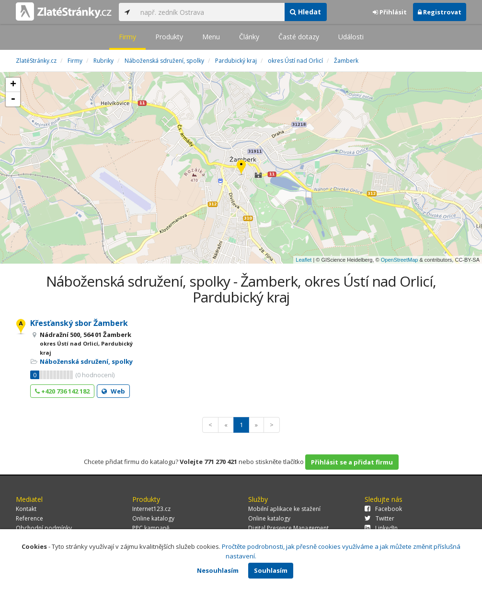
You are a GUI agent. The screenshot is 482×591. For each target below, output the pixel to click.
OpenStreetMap (399, 260)
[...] (210, 12)
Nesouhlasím (218, 570)
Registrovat (439, 12)
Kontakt (26, 509)
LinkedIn (381, 528)
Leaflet (303, 260)
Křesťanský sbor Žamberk (79, 323)
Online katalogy (153, 518)
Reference (29, 518)
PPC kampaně (151, 528)
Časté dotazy (298, 36)
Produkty (169, 36)
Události (351, 36)
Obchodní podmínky (44, 528)
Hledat (305, 11)
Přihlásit (390, 12)
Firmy (127, 36)
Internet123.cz (151, 509)
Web (113, 391)
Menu (211, 36)
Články (249, 36)
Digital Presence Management (288, 528)
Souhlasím (270, 570)
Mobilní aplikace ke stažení (284, 509)
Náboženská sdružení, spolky (86, 361)
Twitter (379, 518)
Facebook (383, 509)
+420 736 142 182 (62, 391)
